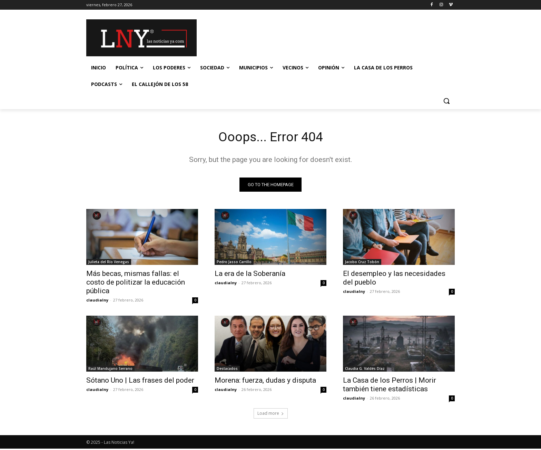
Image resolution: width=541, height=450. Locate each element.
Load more (270, 415)
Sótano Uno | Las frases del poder (140, 381)
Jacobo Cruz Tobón (362, 263)
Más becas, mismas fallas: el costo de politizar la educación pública (135, 283)
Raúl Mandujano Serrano (110, 369)
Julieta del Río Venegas (108, 263)
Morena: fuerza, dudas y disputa (265, 381)
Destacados (227, 369)
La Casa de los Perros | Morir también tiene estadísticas (389, 385)
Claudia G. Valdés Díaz (365, 369)
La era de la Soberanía (250, 275)
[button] (446, 101)
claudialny (97, 301)
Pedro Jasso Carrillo (234, 263)
